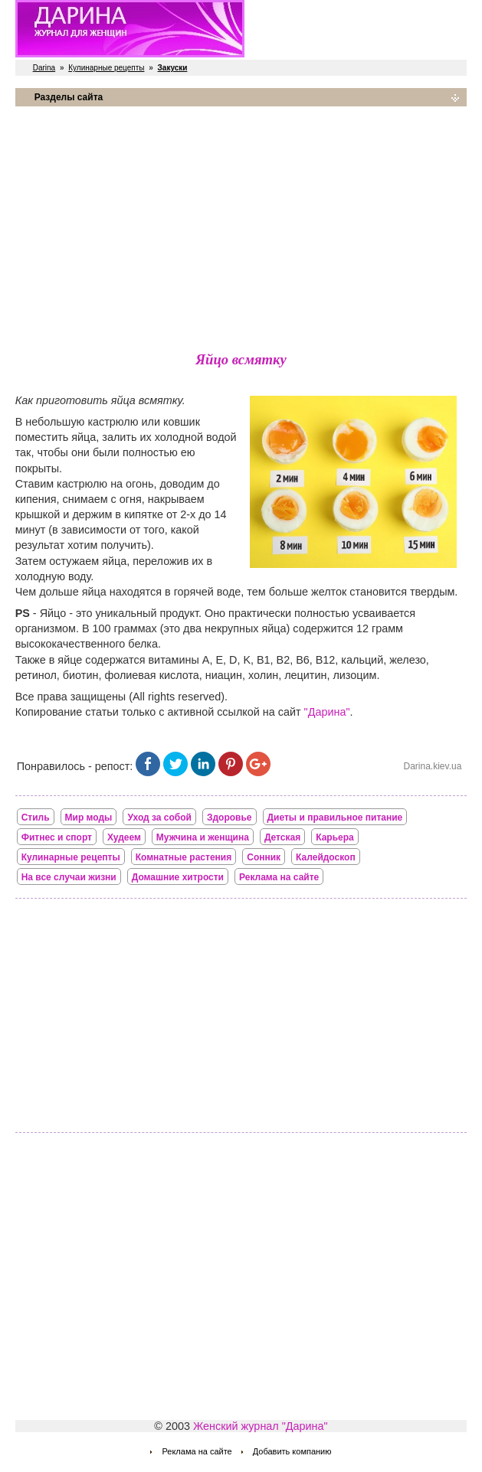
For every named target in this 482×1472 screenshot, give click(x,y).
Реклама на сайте (279, 877)
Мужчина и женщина (202, 837)
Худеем (124, 837)
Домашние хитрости (178, 877)
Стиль (35, 817)
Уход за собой (159, 817)
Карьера (335, 837)
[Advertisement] (241, 226)
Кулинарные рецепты (106, 68)
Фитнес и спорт (56, 837)
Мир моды (89, 817)
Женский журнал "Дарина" (260, 1426)
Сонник (263, 857)
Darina (44, 68)
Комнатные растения (184, 857)
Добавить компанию (292, 1451)
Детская (282, 837)
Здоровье (229, 817)
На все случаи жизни (68, 877)
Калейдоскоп (326, 857)
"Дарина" (327, 712)
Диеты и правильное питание (335, 817)
